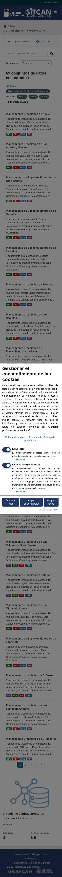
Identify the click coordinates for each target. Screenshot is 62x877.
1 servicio (18, 459)
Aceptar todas (51, 502)
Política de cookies (15, 437)
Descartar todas (11, 502)
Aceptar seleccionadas (31, 502)
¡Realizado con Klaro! (49, 510)
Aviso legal (35, 437)
